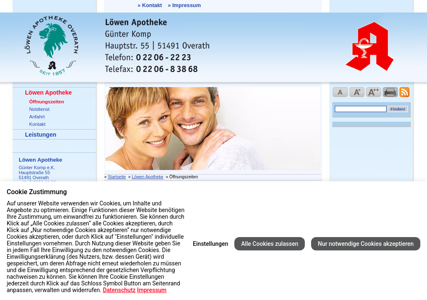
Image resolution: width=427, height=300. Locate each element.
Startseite (117, 177)
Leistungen (40, 134)
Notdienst (39, 109)
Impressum (186, 5)
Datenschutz (119, 290)
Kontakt (152, 5)
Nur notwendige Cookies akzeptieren (366, 243)
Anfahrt (37, 116)
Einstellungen (211, 243)
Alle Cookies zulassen (269, 243)
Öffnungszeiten (46, 101)
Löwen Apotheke (48, 92)
